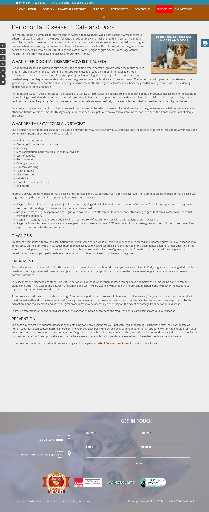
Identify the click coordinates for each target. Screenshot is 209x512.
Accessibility (147, 501)
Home (21, 9)
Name (91, 432)
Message (146, 447)
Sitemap (133, 501)
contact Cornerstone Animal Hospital (118, 343)
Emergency (164, 9)
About (32, 9)
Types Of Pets (119, 9)
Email (91, 447)
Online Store (183, 9)
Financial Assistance (72, 9)
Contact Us (142, 9)
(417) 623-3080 (36, 2)
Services (98, 9)
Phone (146, 432)
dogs (72, 343)
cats (83, 343)
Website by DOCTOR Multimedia (176, 501)
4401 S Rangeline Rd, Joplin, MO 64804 (71, 2)
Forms (47, 9)
